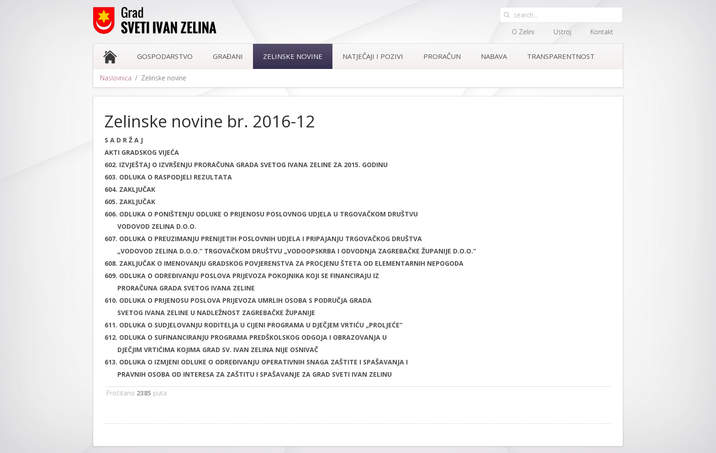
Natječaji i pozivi (372, 56)
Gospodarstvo (165, 56)
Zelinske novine (292, 56)
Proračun (442, 56)
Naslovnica (116, 78)
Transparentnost (561, 56)
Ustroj (562, 31)
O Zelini (523, 31)
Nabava (494, 56)
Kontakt (601, 31)
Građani (228, 56)
